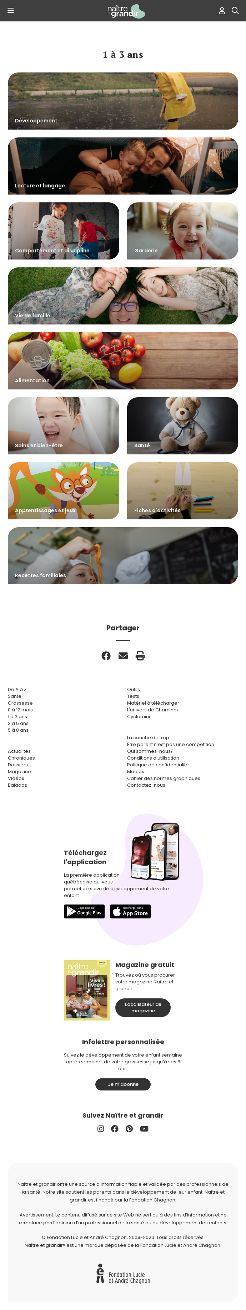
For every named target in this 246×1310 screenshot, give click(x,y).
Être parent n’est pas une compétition (170, 744)
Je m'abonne (123, 1084)
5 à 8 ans (18, 730)
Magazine (19, 771)
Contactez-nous (146, 785)
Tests (133, 696)
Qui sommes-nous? (150, 751)
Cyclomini (138, 716)
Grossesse (20, 703)
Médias (135, 771)
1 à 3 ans (17, 716)
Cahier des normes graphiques (163, 778)
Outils (133, 689)
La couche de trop (148, 737)
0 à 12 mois (20, 709)
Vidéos (16, 778)
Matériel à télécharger (153, 703)
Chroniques (21, 758)
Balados (17, 785)
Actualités (19, 751)
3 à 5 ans (18, 723)
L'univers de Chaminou (153, 709)
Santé (14, 696)
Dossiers (18, 764)
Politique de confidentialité (158, 764)
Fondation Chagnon (152, 1199)
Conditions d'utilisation (153, 758)
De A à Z (17, 689)
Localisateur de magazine (143, 1007)
